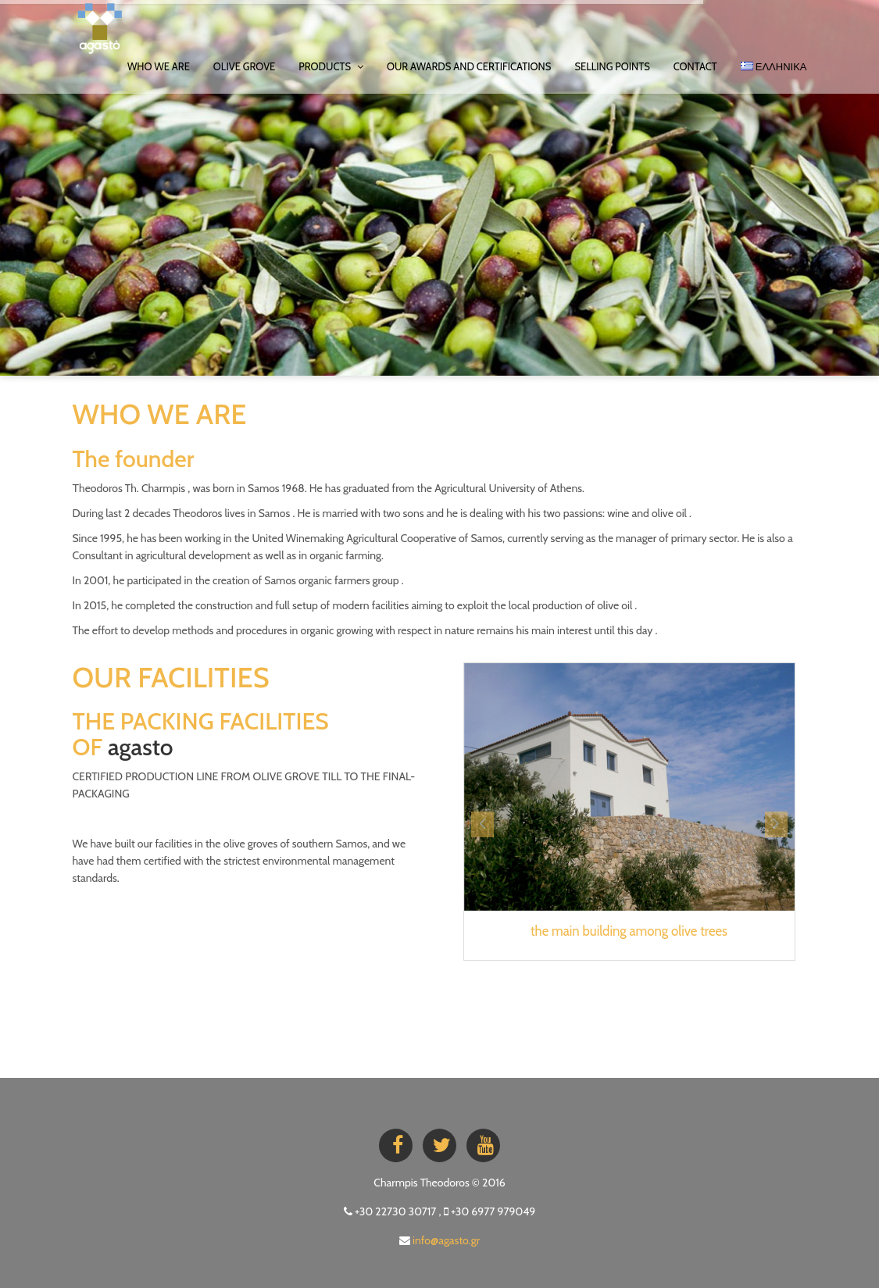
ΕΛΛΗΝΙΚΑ (774, 66)
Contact (695, 66)
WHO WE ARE (158, 66)
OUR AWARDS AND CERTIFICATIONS (469, 66)
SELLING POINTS (611, 66)
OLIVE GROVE (244, 66)
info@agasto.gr (446, 1240)
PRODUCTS (330, 66)
